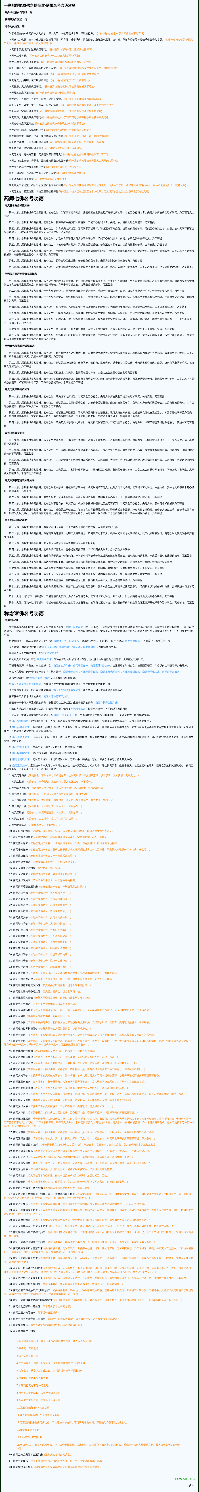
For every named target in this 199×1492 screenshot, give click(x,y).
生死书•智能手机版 (184, 1479)
